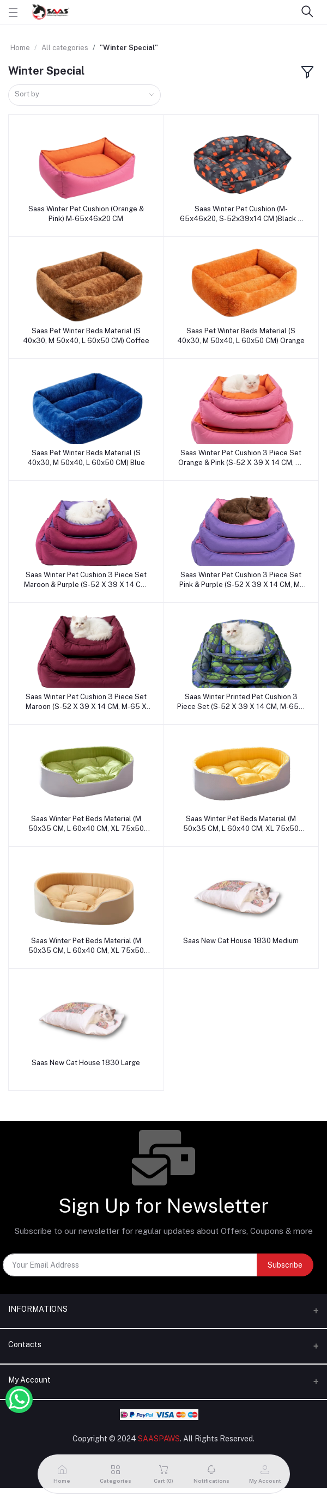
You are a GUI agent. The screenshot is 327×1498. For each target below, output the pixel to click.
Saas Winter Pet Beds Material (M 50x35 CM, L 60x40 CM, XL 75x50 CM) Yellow (241, 824)
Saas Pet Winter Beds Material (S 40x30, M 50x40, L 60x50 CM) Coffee (86, 336)
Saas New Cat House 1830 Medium (241, 941)
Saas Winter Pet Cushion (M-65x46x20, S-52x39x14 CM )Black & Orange (241, 214)
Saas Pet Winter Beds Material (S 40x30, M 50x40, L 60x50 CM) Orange (241, 336)
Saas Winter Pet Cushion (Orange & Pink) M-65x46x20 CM (86, 214)
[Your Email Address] (130, 1265)
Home (20, 48)
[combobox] (84, 95)
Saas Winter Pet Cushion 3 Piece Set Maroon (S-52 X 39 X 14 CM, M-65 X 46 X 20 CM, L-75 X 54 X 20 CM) (86, 702)
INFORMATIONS (38, 1309)
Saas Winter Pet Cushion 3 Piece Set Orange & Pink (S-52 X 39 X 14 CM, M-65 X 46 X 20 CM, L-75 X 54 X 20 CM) (241, 458)
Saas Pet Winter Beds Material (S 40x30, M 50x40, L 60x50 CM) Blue (86, 458)
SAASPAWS (159, 1438)
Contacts (24, 1344)
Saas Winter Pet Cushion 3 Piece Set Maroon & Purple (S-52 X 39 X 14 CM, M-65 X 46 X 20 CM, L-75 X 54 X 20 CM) (86, 580)
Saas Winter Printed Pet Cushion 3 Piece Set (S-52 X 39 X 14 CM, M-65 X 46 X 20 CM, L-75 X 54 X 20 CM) (241, 702)
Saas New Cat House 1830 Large (86, 1063)
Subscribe (285, 1265)
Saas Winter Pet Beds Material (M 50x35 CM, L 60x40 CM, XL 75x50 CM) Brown (86, 946)
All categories (64, 48)
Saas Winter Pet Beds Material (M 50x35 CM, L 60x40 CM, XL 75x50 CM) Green (86, 824)
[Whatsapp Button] (19, 1399)
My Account (29, 1379)
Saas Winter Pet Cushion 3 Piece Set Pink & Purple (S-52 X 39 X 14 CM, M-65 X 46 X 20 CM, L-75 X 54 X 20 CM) (241, 580)
